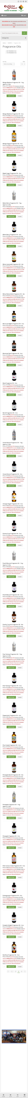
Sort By (4, 61)
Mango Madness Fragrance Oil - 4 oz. (13, 114)
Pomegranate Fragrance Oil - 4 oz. (12, 895)
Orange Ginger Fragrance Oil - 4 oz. (13, 504)
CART (23, 15)
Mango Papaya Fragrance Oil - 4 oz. (13, 143)
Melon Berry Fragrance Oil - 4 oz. (12, 234)
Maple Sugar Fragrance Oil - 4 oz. (12, 173)
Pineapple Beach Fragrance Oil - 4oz (13, 775)
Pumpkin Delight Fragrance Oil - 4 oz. (13, 925)
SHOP (4, 15)
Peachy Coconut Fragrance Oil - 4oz (13, 624)
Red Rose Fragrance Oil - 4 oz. (11, 955)
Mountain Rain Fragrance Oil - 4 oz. (13, 353)
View (24, 61)
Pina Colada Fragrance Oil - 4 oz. (12, 745)
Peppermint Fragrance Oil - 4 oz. (12, 715)
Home (5, 43)
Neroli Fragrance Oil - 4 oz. (10, 413)
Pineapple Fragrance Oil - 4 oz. (11, 836)
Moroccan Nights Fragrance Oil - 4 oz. (13, 324)
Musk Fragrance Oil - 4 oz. (10, 383)
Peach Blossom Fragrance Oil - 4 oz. (13, 595)
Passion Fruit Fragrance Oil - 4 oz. (12, 533)
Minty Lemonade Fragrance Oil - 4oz (13, 264)
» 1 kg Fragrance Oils (11, 52)
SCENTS (10, 43)
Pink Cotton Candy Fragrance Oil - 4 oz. (14, 866)
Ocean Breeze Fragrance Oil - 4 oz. (12, 474)
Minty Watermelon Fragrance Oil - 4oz (14, 294)
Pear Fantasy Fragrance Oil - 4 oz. (12, 686)
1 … (12, 971)
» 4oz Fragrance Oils (11, 51)
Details (20, 96)
